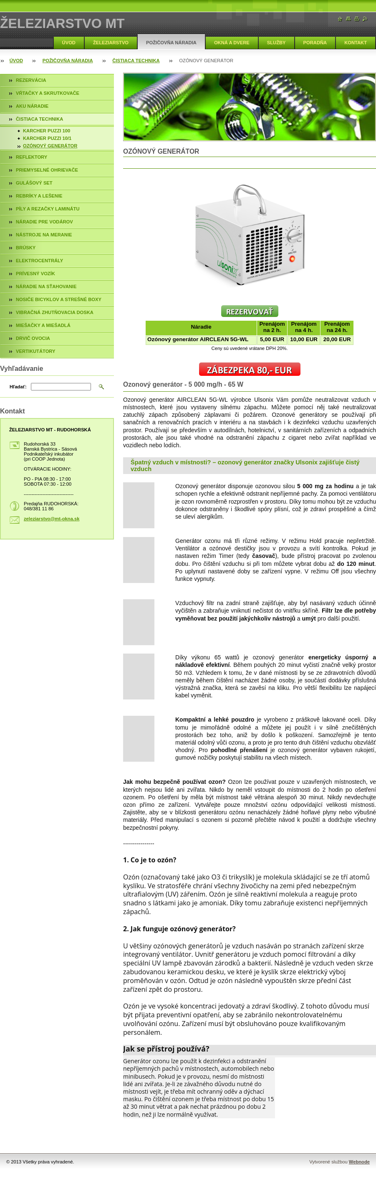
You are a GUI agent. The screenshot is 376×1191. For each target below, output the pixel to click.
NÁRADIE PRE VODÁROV (44, 221)
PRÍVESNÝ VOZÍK (35, 273)
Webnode (359, 1161)
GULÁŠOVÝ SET (34, 182)
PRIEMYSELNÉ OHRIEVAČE (47, 169)
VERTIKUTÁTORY (35, 351)
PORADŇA (315, 42)
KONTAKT (355, 42)
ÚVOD (69, 42)
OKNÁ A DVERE (232, 42)
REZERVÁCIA (31, 80)
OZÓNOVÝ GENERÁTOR (50, 145)
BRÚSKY (25, 247)
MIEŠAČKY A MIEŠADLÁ (43, 325)
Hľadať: (18, 386)
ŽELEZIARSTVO (111, 42)
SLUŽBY (276, 42)
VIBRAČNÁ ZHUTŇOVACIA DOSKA (54, 312)
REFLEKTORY (31, 157)
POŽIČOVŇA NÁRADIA (171, 42)
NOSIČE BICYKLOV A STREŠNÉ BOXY (58, 299)
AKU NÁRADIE (32, 106)
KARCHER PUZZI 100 (46, 130)
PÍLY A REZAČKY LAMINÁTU (48, 208)
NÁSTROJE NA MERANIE (44, 234)
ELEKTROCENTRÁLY (39, 260)
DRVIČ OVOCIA (33, 338)
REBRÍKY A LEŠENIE (39, 195)
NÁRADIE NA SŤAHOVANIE (46, 286)
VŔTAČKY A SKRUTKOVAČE (47, 93)
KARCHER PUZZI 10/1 (47, 138)
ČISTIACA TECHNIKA (135, 60)
